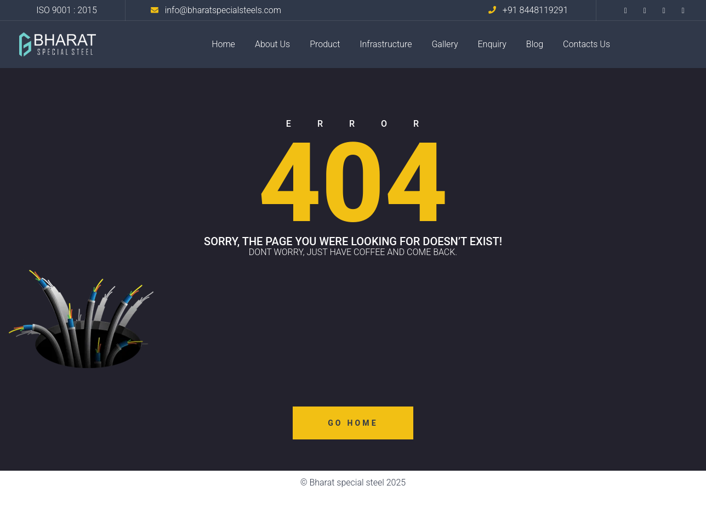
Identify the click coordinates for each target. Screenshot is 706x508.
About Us (272, 44)
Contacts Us (586, 44)
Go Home (353, 423)
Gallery (444, 44)
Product (325, 44)
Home (223, 44)
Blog (534, 44)
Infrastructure (386, 44)
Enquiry (492, 44)
